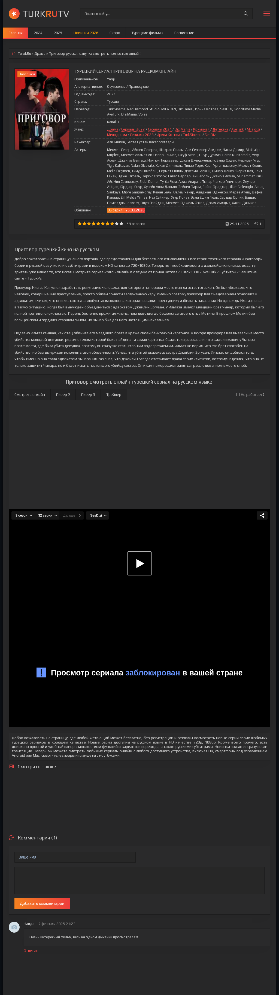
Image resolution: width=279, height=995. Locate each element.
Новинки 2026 (86, 33)
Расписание (184, 33)
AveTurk (237, 129)
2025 (58, 33)
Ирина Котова (168, 135)
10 (121, 223)
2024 (38, 33)
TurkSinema (192, 135)
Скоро (115, 33)
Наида (29, 924)
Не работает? (250, 394)
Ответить (32, 951)
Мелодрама (117, 135)
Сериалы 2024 (160, 129)
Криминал (201, 129)
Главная (16, 33)
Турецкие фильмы (147, 33)
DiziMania (182, 129)
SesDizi (211, 135)
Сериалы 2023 (142, 135)
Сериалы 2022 (133, 129)
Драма (112, 129)
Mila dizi (253, 129)
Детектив (220, 129)
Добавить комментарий (42, 903)
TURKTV (45, 13)
